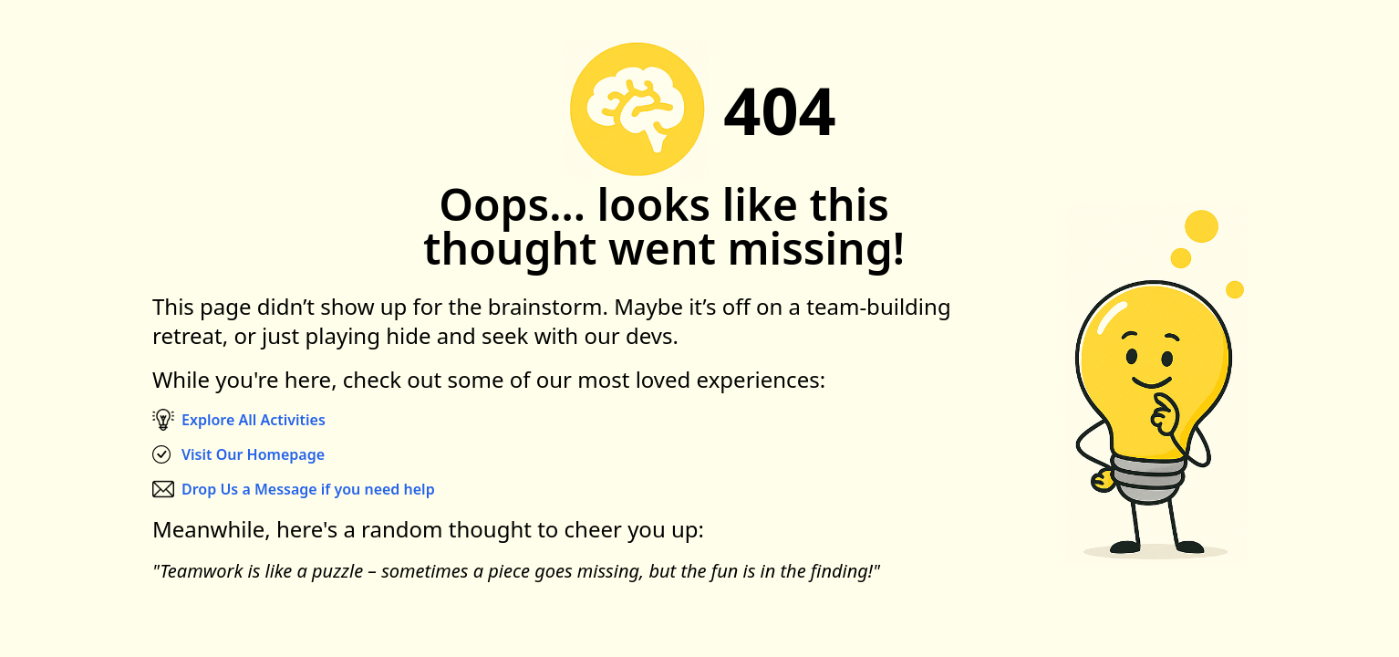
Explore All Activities (253, 420)
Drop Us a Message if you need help (308, 489)
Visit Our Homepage (253, 454)
